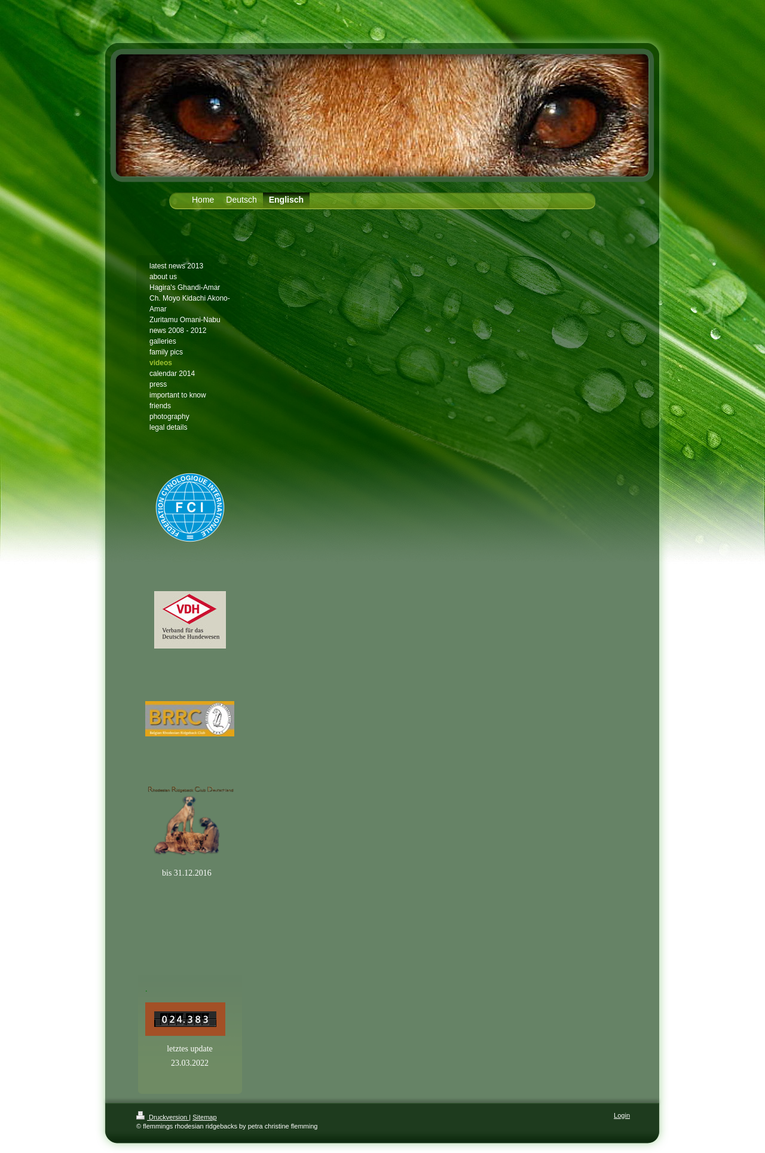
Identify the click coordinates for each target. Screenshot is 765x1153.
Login (622, 1115)
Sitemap (204, 1117)
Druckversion (162, 1117)
